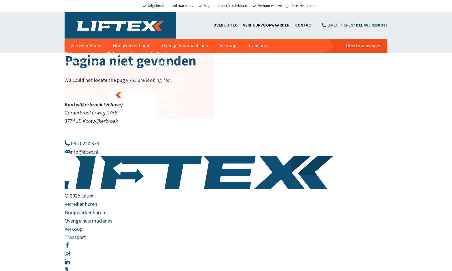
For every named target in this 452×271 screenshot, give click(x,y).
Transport (258, 45)
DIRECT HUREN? (357, 25)
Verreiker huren (85, 45)
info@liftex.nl (81, 151)
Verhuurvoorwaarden (266, 25)
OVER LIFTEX (225, 25)
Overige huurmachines (185, 45)
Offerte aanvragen (364, 45)
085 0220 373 (82, 143)
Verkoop (227, 45)
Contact (304, 25)
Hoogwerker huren (131, 45)
